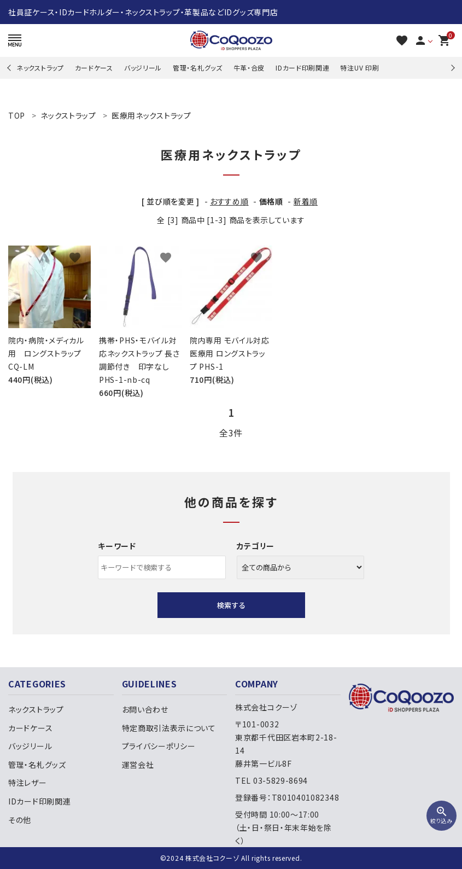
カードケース (94, 67)
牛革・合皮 (249, 67)
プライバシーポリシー (159, 745)
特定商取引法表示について (169, 727)
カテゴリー (256, 545)
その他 (19, 819)
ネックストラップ (40, 67)
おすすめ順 (229, 201)
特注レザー (27, 782)
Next (451, 68)
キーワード (117, 545)
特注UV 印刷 (359, 67)
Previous (10, 68)
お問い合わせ (145, 709)
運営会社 (138, 764)
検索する (231, 605)
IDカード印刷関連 (302, 67)
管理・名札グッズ (198, 67)
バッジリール (143, 67)
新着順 (306, 201)
